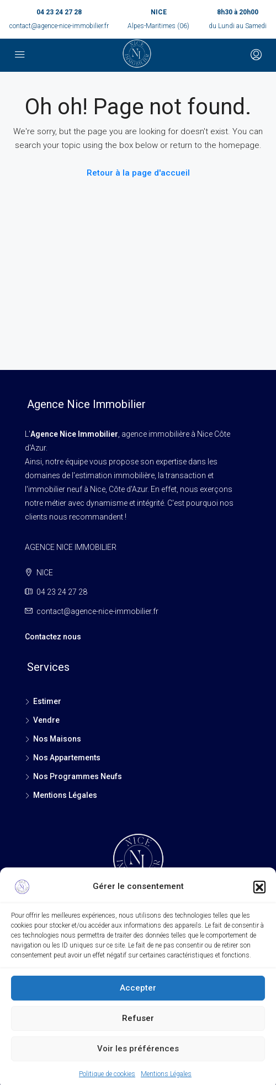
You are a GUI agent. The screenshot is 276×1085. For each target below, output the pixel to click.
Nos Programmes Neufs (77, 776)
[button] (259, 897)
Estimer (47, 701)
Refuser (138, 1030)
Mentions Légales (65, 795)
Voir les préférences (138, 1060)
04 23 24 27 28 (59, 12)
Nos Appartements (66, 757)
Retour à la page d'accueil (138, 173)
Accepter (138, 999)
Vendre (46, 720)
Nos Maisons (57, 738)
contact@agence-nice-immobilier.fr (59, 26)
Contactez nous (53, 636)
